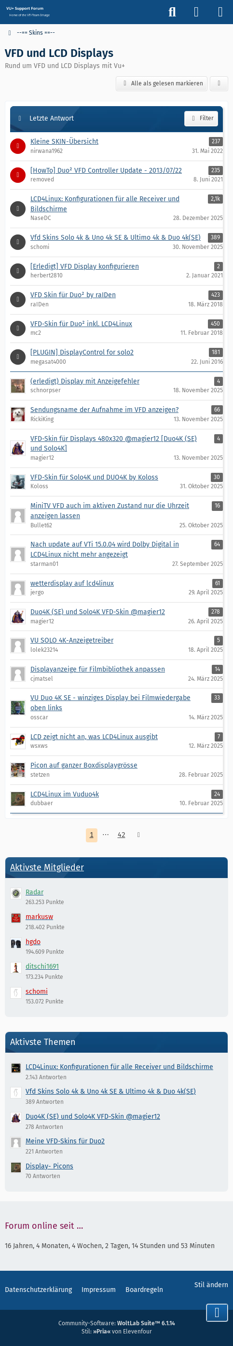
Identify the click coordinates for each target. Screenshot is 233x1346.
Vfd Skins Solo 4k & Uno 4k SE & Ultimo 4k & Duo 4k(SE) (111, 1091)
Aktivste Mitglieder (47, 867)
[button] (219, 84)
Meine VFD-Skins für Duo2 (65, 1141)
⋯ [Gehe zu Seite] (105, 835)
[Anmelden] (196, 12)
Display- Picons (49, 1166)
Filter (201, 119)
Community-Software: (116, 1323)
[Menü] (220, 12)
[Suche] (172, 12)
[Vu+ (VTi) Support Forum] (28, 11)
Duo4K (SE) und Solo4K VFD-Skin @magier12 (93, 1117)
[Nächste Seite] (139, 835)
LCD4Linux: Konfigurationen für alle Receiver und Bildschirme (119, 1067)
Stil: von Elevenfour (117, 1331)
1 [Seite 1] (92, 835)
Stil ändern (211, 1285)
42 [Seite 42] (121, 835)
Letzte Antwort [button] (51, 118)
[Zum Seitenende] (217, 1313)
